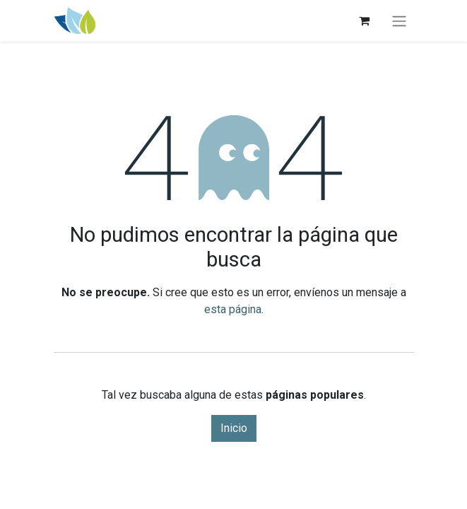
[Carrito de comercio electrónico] (364, 20)
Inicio (233, 428)
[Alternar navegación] (399, 21)
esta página (232, 309)
